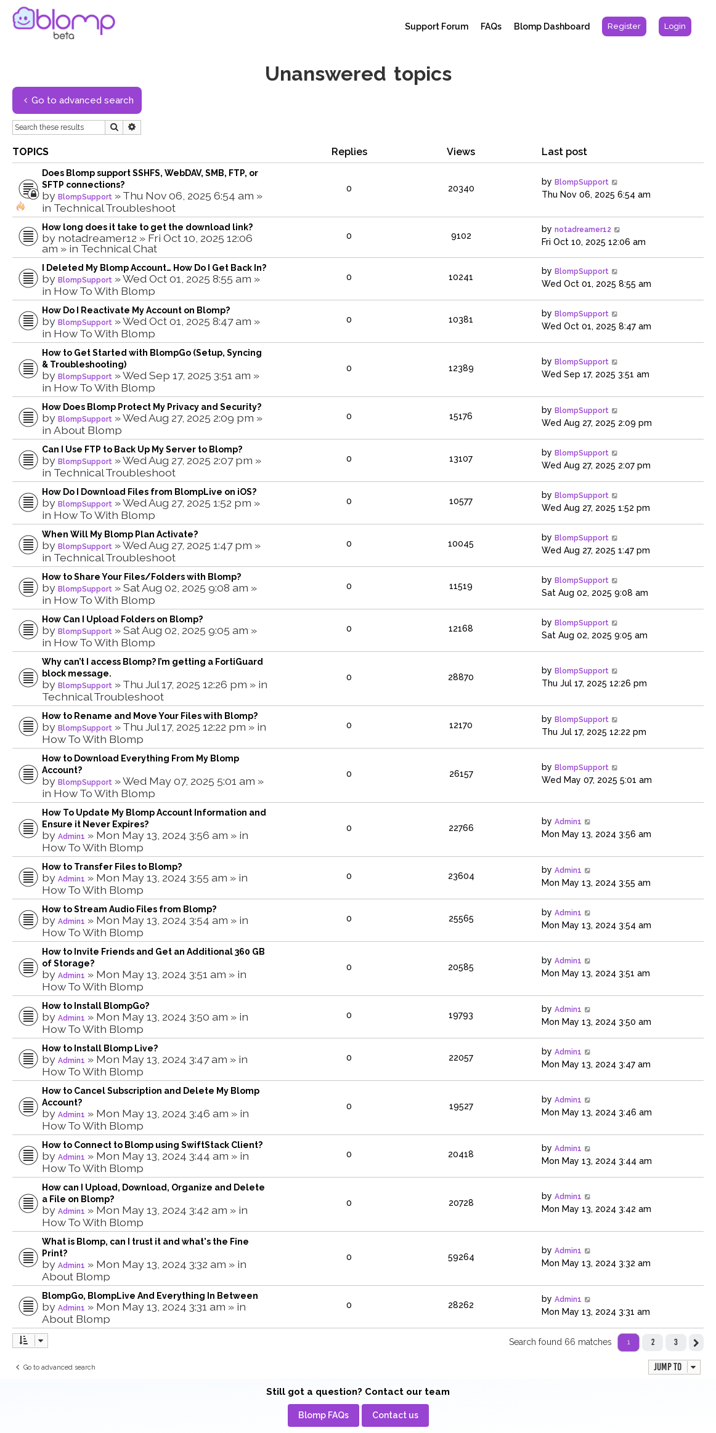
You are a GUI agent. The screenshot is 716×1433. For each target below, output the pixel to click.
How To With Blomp (104, 290)
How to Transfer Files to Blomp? (112, 867)
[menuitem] (624, 26)
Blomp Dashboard (552, 26)
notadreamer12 (97, 237)
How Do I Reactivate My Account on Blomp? (136, 310)
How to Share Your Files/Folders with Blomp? (141, 577)
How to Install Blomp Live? (100, 1048)
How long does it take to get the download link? (147, 227)
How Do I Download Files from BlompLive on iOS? (149, 492)
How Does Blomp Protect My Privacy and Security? (151, 407)
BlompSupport (85, 197)
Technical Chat (119, 248)
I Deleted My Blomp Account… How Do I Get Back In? (154, 268)
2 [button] (652, 1342)
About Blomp (88, 429)
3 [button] (676, 1342)
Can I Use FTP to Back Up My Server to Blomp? (142, 449)
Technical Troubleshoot (115, 207)
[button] (696, 1342)
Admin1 (71, 836)
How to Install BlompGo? (95, 1006)
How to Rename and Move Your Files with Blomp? (150, 716)
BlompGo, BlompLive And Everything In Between (150, 1296)
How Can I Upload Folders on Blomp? (122, 619)
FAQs (491, 26)
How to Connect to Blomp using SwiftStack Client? (152, 1145)
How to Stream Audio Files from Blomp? (129, 909)
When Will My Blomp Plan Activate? (120, 534)
